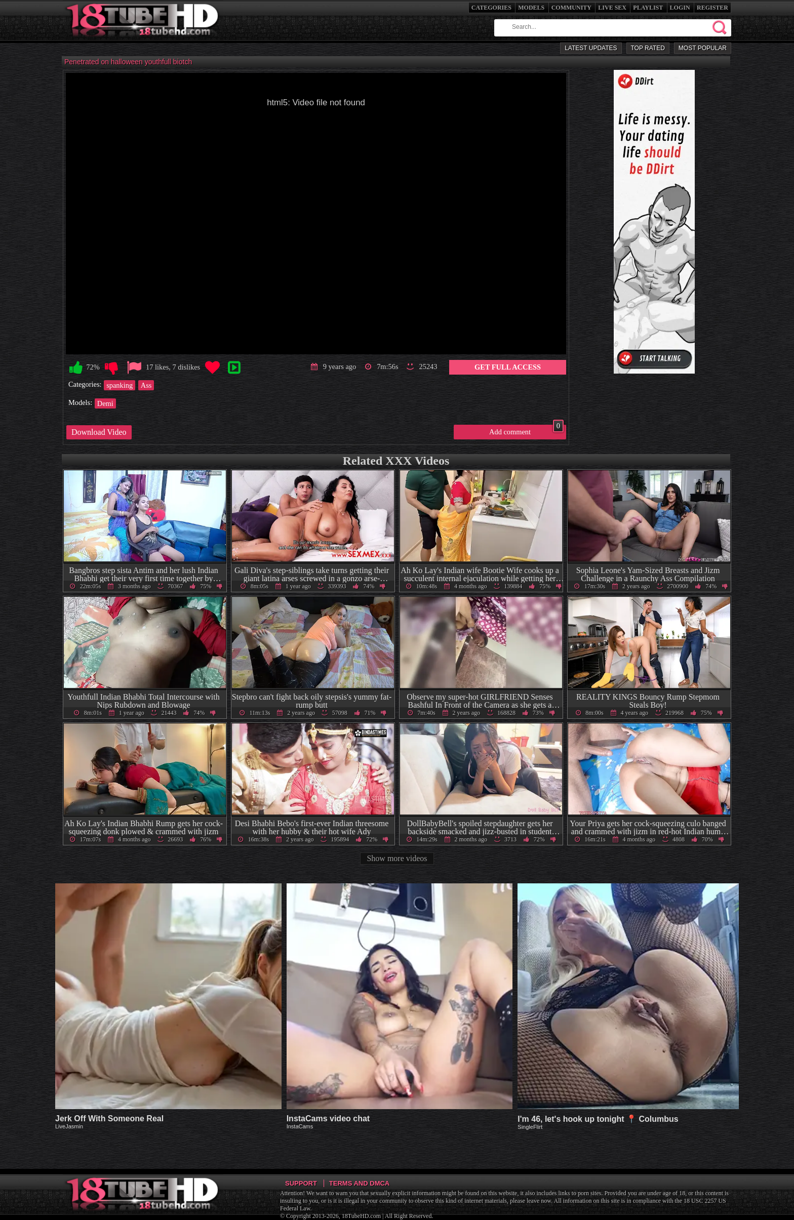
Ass (146, 385)
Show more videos (397, 858)
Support (301, 1183)
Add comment (526, 430)
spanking (119, 385)
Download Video (99, 432)
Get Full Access (507, 367)
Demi (105, 403)
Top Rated (648, 48)
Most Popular (703, 48)
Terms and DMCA (359, 1183)
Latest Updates (591, 48)
